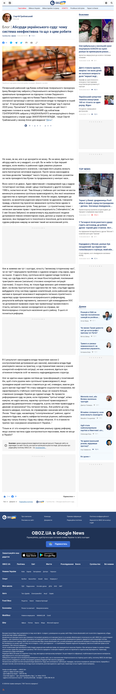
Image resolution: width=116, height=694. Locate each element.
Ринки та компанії (27, 608)
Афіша (23, 623)
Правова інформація (74, 516)
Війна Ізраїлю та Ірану (50, 8)
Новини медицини (28, 615)
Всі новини (109, 564)
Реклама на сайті (27, 520)
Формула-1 (54, 579)
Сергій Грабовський (23, 16)
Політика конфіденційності (99, 516)
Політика (21, 564)
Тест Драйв (25, 593)
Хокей (40, 579)
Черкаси (53, 571)
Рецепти (24, 601)
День (49, 120)
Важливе (84, 14)
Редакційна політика (26, 502)
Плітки (30, 623)
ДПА (50, 586)
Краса (37, 623)
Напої (32, 601)
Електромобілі (37, 593)
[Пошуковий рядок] (112, 3)
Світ (33, 564)
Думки (82, 306)
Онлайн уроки (42, 586)
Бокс (46, 579)
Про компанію (26, 516)
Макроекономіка (42, 608)
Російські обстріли (77, 8)
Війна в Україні (34, 8)
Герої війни (22, 8)
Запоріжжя (37, 571)
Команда (47, 516)
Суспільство (50, 502)
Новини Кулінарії (42, 601)
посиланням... (40, 448)
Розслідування (67, 564)
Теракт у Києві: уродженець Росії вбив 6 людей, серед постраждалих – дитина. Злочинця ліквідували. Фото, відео (96, 203)
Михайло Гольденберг (88, 418)
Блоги (77, 564)
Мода (43, 623)
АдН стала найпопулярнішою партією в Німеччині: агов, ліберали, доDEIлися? (92, 428)
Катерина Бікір (85, 352)
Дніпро (45, 571)
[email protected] (29, 678)
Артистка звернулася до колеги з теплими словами (95, 56)
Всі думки (85, 457)
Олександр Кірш (86, 434)
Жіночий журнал (53, 623)
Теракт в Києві (92, 8)
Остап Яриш (85, 321)
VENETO (65, 8)
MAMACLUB (41, 615)
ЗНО (55, 586)
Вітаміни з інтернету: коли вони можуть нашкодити (92, 413)
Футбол (24, 579)
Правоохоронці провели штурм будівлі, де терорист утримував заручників (95, 211)
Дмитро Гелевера (86, 405)
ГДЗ (22, 586)
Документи (48, 520)
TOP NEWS (84, 169)
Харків (29, 571)
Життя (49, 564)
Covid (49, 615)
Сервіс (51, 593)
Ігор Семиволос (86, 450)
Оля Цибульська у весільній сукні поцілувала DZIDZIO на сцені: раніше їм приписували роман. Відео (95, 49)
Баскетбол (32, 579)
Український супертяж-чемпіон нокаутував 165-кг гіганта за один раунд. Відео (90, 101)
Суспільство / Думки (9, 36)
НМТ (60, 586)
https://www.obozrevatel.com (78, 633)
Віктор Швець (85, 336)
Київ (22, 571)
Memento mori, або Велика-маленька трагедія (89, 399)
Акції (45, 593)
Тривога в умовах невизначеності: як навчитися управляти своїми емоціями (90, 346)
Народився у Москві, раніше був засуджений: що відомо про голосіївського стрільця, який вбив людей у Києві (96, 247)
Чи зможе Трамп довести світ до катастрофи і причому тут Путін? (92, 330)
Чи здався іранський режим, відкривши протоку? (90, 443)
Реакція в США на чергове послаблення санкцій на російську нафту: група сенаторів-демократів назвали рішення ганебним (90, 315)
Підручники (30, 586)
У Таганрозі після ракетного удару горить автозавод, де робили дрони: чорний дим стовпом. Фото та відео (95, 225)
